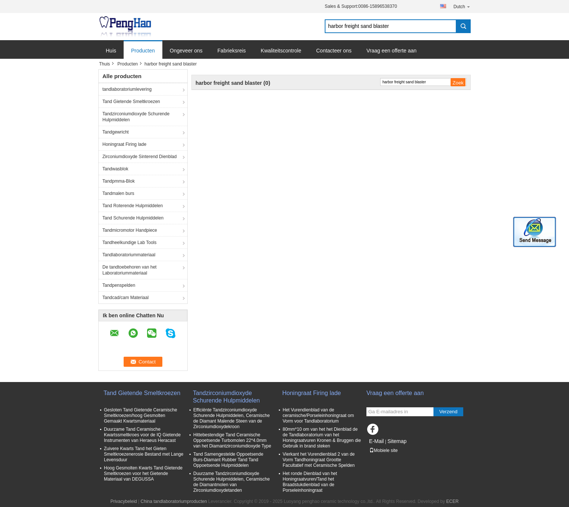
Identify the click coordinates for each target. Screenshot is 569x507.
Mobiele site (383, 450)
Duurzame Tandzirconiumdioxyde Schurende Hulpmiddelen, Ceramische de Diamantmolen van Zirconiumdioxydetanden (231, 482)
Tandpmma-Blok (118, 181)
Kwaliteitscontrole (281, 51)
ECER (452, 501)
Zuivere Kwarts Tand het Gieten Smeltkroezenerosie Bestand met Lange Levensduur (143, 454)
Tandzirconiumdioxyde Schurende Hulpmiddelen (135, 116)
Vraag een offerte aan (391, 51)
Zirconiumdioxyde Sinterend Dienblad (139, 156)
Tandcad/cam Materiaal (125, 297)
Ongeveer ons (186, 51)
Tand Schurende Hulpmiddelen (132, 218)
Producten (143, 51)
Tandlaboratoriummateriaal (128, 254)
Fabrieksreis (231, 51)
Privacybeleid (123, 501)
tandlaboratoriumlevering (127, 89)
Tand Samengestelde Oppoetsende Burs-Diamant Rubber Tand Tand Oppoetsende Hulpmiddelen (228, 460)
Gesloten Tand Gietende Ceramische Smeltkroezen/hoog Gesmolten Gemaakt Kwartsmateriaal (140, 415)
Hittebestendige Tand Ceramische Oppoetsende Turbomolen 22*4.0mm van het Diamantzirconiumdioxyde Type (232, 440)
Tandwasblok (115, 168)
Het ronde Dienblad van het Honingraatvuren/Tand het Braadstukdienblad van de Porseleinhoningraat (310, 482)
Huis (111, 51)
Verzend (448, 411)
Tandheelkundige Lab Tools (129, 242)
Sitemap (396, 441)
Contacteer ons (334, 51)
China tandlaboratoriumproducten (174, 501)
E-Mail (376, 441)
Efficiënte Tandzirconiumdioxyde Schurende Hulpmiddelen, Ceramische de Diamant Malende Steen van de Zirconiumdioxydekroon (231, 418)
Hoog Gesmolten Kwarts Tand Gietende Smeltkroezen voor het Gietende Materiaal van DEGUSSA (143, 473)
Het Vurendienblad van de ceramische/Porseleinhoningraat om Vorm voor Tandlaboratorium (318, 415)
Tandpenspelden (118, 285)
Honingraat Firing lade (124, 144)
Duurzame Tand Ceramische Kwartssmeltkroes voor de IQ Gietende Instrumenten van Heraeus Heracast (142, 435)
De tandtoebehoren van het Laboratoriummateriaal (129, 270)
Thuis (104, 64)
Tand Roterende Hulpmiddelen (132, 205)
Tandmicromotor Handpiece (129, 230)
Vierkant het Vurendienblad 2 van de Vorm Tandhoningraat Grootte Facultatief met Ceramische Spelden (319, 460)
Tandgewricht (115, 132)
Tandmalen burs (118, 193)
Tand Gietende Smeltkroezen (131, 101)
